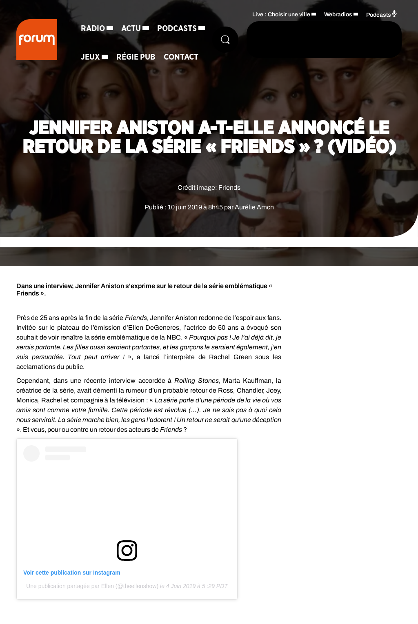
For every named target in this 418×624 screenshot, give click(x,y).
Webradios (338, 14)
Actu (131, 28)
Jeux (90, 57)
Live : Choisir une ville (281, 14)
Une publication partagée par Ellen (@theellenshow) (92, 586)
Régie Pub (136, 57)
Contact (181, 57)
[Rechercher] (225, 40)
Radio (93, 28)
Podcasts (177, 28)
